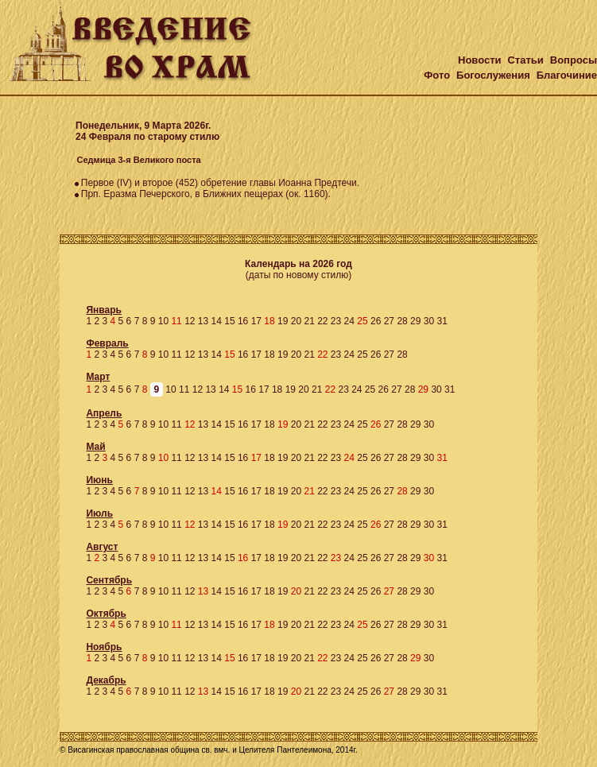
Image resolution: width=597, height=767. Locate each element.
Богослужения (493, 75)
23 (336, 321)
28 (402, 321)
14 (216, 321)
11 (176, 354)
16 (243, 321)
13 (203, 321)
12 (189, 321)
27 (389, 321)
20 (296, 321)
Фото (437, 75)
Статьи (525, 60)
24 (349, 321)
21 (309, 321)
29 (415, 321)
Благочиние (567, 75)
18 (269, 354)
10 (163, 321)
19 (282, 321)
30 (429, 321)
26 (375, 321)
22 (322, 321)
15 (229, 321)
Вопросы (573, 60)
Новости (480, 60)
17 (256, 321)
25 (362, 354)
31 (441, 321)
